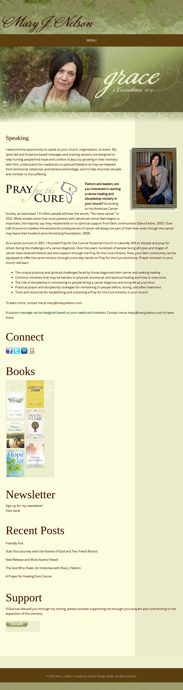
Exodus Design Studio (101, 676)
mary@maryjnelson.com (145, 312)
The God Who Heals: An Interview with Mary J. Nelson (43, 568)
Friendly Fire (14, 543)
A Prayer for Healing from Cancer (29, 576)
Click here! (13, 511)
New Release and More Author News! (32, 559)
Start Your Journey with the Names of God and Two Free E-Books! (51, 551)
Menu (91, 40)
